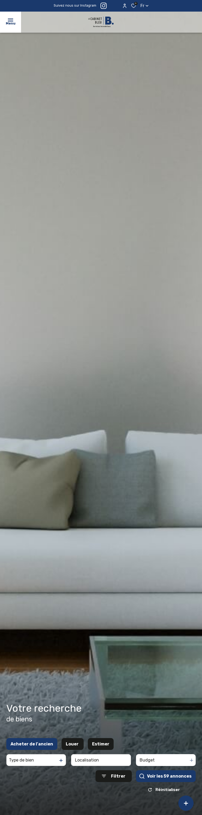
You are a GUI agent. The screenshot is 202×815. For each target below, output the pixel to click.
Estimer (100, 746)
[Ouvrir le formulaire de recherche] (113, 779)
